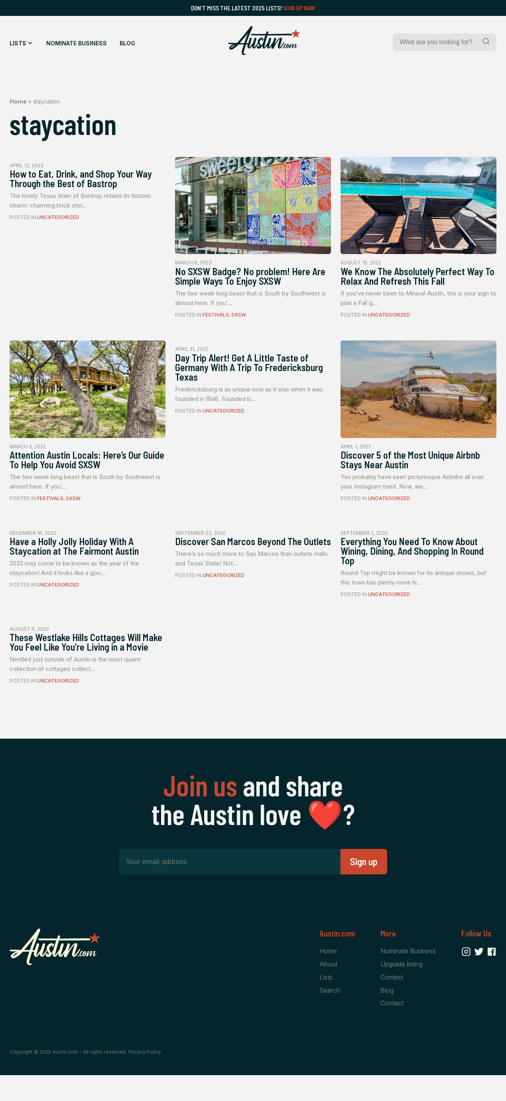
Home (18, 101)
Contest (391, 1002)
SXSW (238, 318)
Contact (392, 1029)
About (328, 989)
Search (329, 1016)
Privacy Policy (144, 1078)
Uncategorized (58, 220)
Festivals (216, 318)
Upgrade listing (401, 989)
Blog (127, 43)
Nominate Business (76, 43)
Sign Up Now (299, 8)
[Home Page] (264, 40)
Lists (18, 43)
